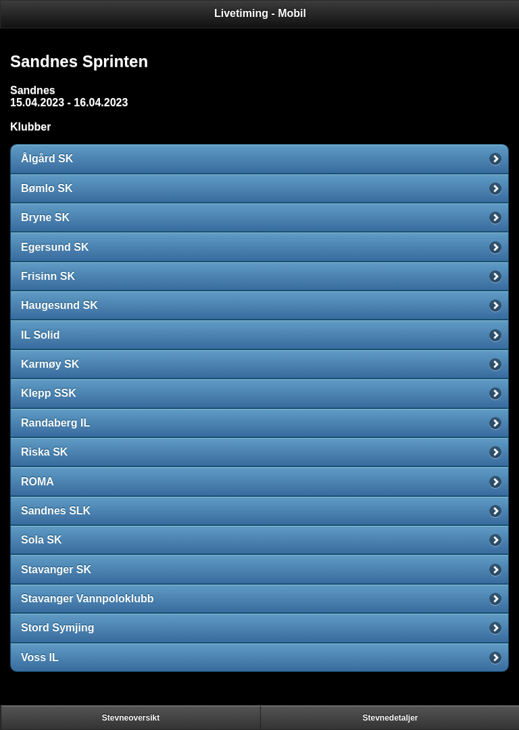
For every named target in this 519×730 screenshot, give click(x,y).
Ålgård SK (47, 158)
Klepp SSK (48, 393)
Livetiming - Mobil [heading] (260, 13)
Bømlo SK (46, 188)
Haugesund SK (59, 305)
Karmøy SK (50, 364)
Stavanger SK (56, 569)
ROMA (37, 481)
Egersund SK (55, 247)
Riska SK (44, 452)
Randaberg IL (55, 423)
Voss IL (40, 657)
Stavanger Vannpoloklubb (87, 598)
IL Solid (40, 335)
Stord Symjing (57, 627)
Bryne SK (45, 217)
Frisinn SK (48, 276)
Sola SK (41, 539)
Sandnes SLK (56, 510)
